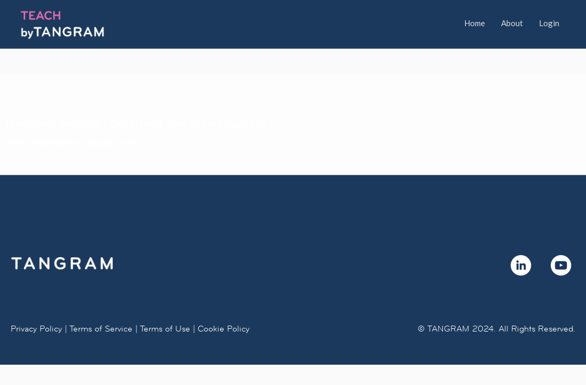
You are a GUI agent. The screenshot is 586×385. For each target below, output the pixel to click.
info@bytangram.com (88, 142)
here (177, 123)
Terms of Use (165, 328)
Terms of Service (100, 328)
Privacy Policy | (39, 328)
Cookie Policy (223, 328)
